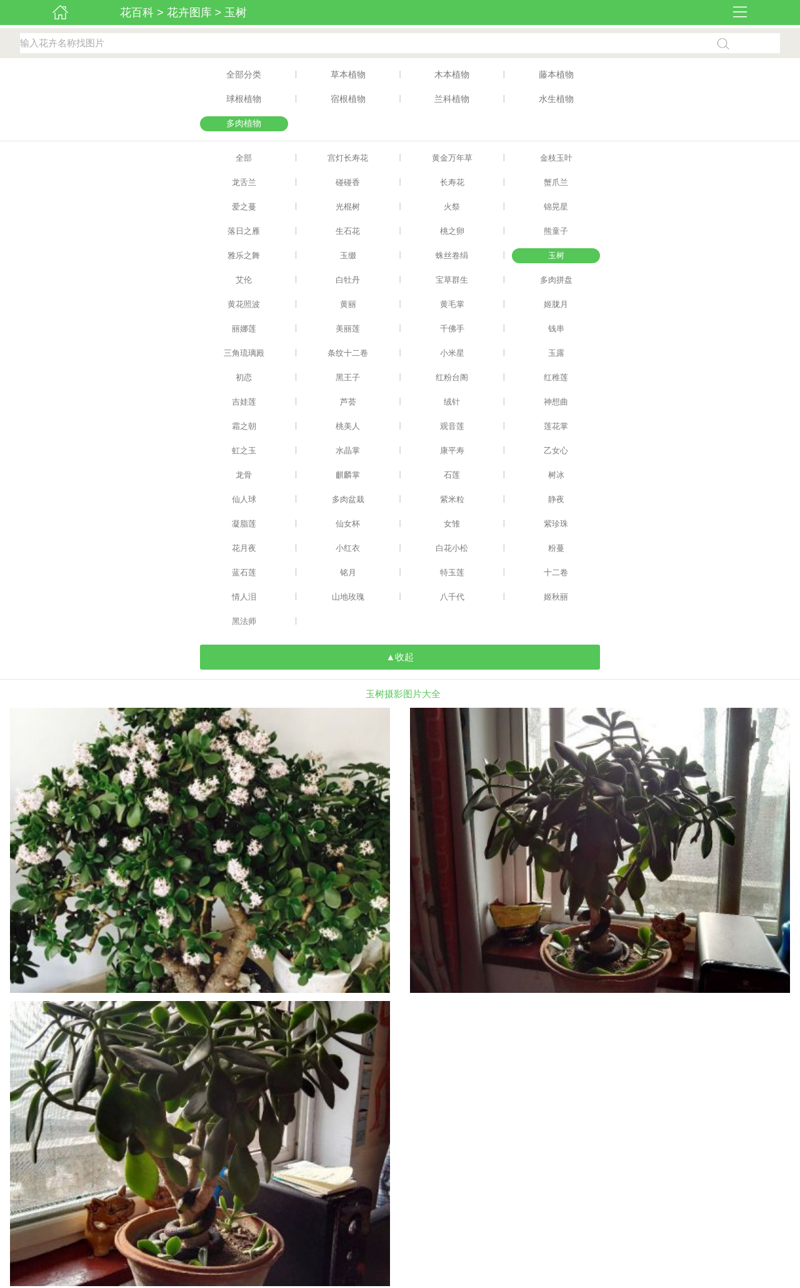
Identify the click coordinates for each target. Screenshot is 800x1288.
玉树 (235, 12)
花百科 (137, 12)
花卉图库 (189, 12)
